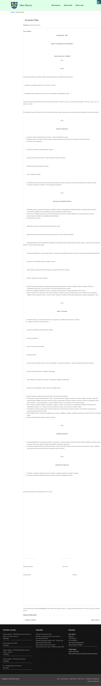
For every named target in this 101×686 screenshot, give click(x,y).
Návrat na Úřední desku (30, 615)
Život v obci (81, 679)
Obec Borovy (26, 5)
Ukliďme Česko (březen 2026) (43, 634)
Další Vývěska (96, 620)
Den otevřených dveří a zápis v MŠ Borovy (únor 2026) (50, 647)
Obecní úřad (72, 679)
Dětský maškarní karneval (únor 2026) (45, 645)
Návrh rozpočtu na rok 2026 (10, 643)
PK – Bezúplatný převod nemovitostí (12, 666)
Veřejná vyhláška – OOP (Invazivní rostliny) (14, 659)
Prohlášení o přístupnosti (92, 679)
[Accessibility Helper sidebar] (99, 2)
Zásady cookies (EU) (93, 681)
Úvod (57, 679)
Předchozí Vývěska (29, 620)
